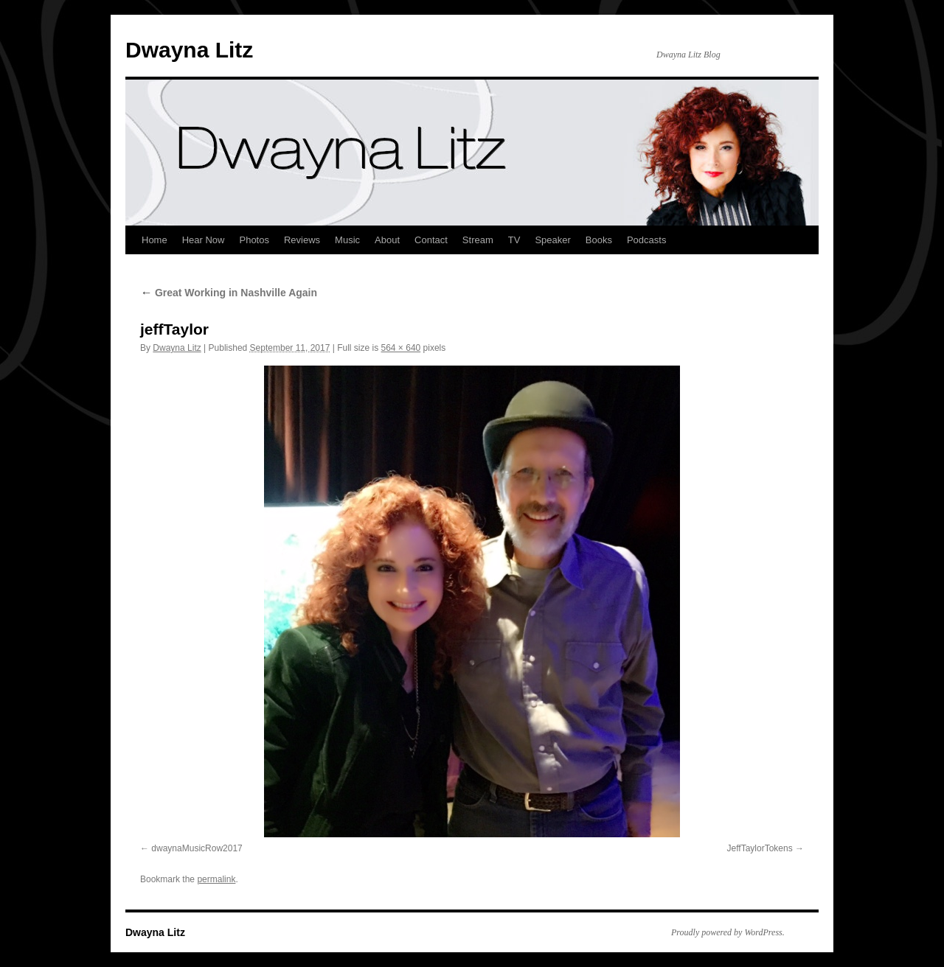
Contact (431, 239)
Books (599, 239)
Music (347, 239)
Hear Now (203, 239)
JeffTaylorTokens (760, 848)
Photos (253, 239)
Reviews (302, 239)
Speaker (552, 239)
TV (514, 239)
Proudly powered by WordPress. (728, 932)
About (387, 239)
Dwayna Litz (189, 50)
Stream (477, 239)
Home (154, 239)
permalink (216, 879)
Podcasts (646, 239)
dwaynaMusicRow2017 (196, 848)
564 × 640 (401, 348)
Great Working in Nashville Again (228, 293)
